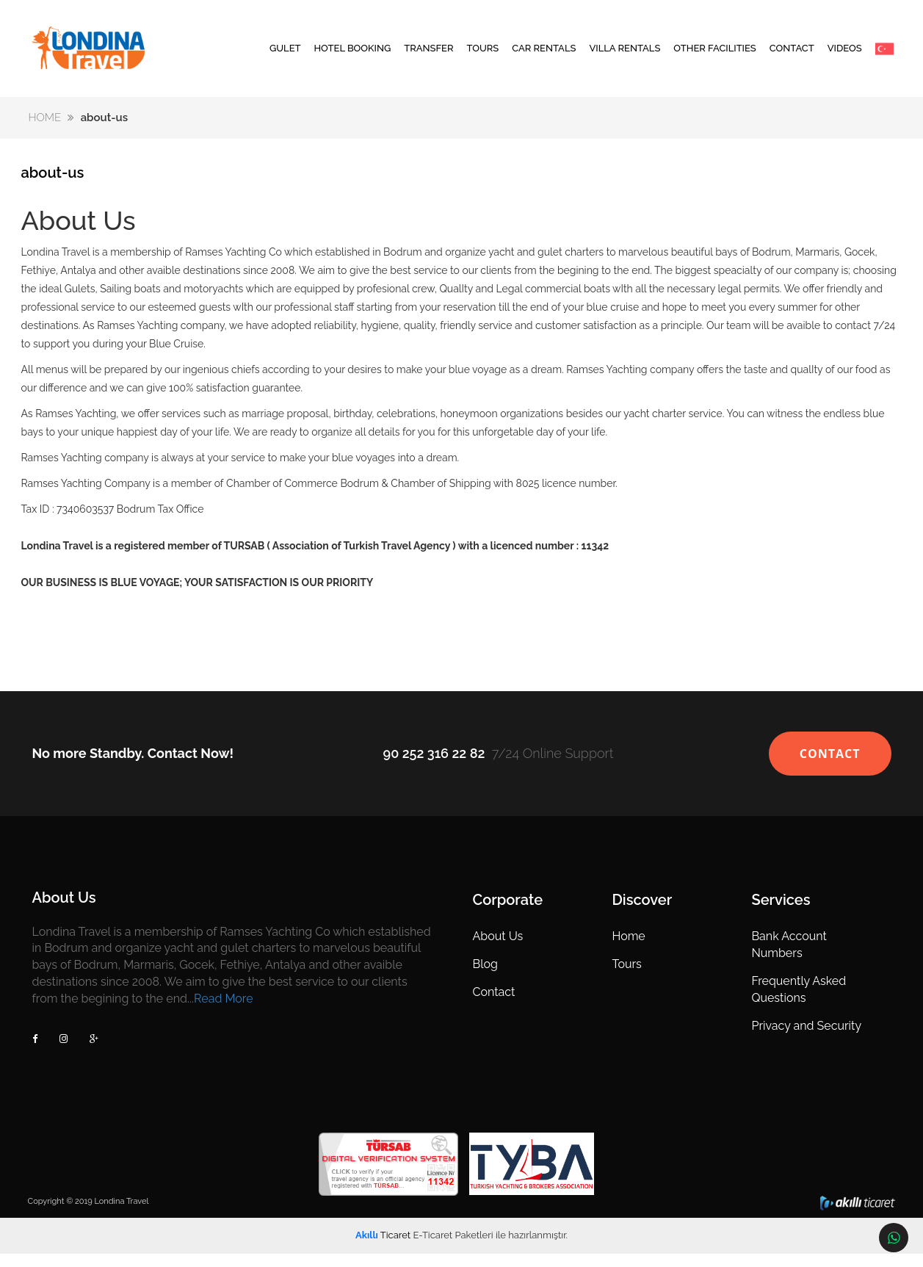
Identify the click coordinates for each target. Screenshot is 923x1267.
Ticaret (382, 1248)
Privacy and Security (805, 1039)
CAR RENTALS (544, 54)
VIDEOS (845, 54)
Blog (484, 977)
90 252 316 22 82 (434, 766)
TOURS (482, 54)
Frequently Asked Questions (797, 1002)
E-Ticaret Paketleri (453, 1248)
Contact (493, 1005)
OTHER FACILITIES (714, 54)
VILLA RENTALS (624, 54)
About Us (497, 949)
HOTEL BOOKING (352, 54)
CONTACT (792, 54)
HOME (46, 130)
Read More (226, 1012)
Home (627, 949)
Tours (625, 977)
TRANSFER (428, 54)
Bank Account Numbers (787, 957)
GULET (285, 54)
